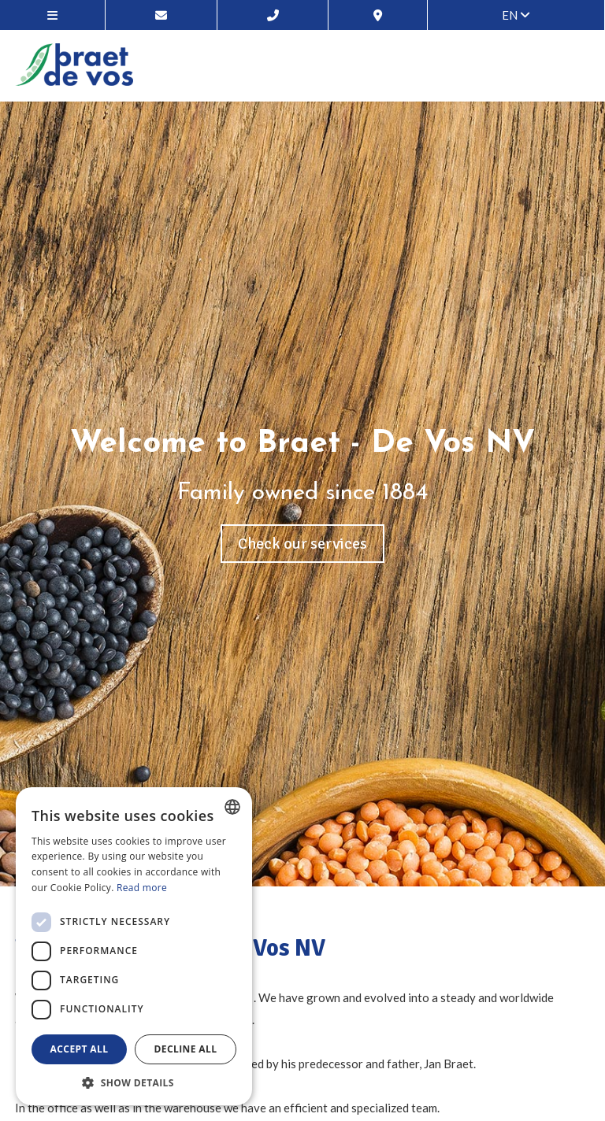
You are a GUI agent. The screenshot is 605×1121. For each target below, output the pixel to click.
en (516, 15)
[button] (134, 1082)
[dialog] (134, 946)
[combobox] (232, 807)
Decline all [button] (185, 1049)
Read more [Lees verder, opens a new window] (142, 887)
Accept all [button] (79, 1049)
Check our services (302, 543)
